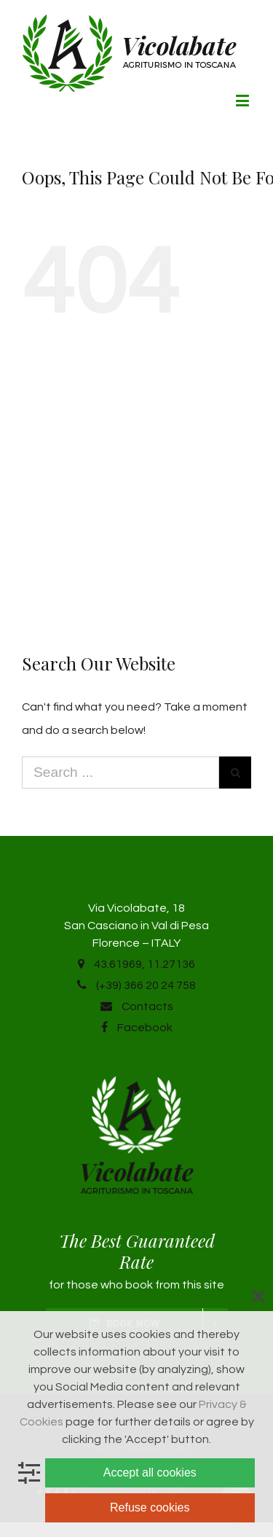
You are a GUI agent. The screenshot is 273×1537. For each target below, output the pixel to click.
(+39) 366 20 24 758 (136, 985)
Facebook (137, 1027)
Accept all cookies (150, 1472)
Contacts (136, 1006)
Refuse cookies (149, 1507)
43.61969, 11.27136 (136, 964)
